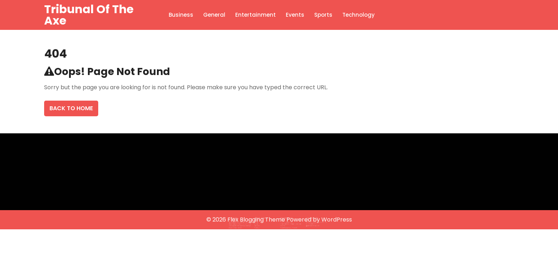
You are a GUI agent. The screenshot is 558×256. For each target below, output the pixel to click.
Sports (323, 14)
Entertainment (255, 14)
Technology (358, 14)
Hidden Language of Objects (287, 225)
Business (181, 14)
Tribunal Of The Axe (88, 14)
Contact (260, 225)
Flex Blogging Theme (256, 219)
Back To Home (71, 108)
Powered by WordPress (319, 219)
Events (295, 14)
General (214, 14)
